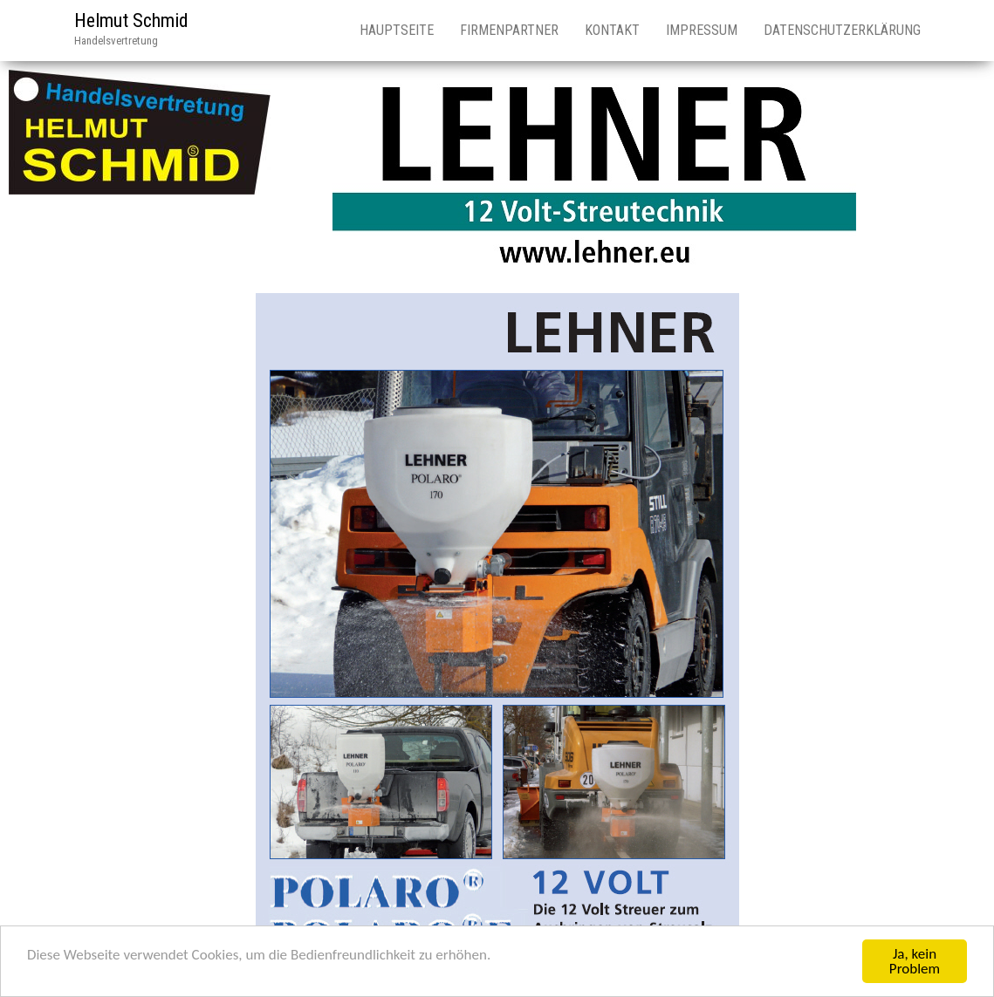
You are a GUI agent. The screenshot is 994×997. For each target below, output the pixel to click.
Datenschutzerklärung (842, 30)
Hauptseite (397, 30)
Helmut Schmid (131, 20)
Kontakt (612, 30)
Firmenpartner (509, 30)
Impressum (701, 30)
